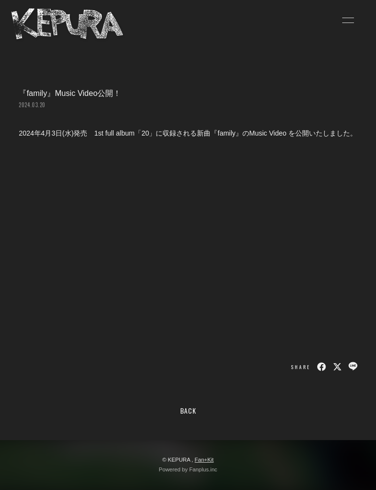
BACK (188, 410)
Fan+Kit (204, 460)
